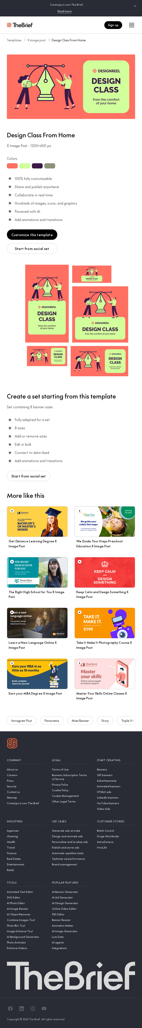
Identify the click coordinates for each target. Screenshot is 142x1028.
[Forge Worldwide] (116, 836)
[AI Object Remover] (26, 914)
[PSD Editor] (71, 914)
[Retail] (26, 870)
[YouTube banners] (116, 803)
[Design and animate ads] (71, 836)
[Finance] (26, 853)
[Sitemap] (26, 797)
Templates (14, 40)
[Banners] (116, 769)
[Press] (26, 781)
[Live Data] (71, 937)
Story (105, 721)
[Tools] (26, 882)
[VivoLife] (116, 847)
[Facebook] (10, 1008)
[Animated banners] (116, 786)
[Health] (26, 842)
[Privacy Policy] (71, 784)
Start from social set (32, 248)
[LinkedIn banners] (116, 797)
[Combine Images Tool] (26, 920)
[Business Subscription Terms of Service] (71, 777)
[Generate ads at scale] (71, 831)
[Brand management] (71, 864)
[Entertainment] (26, 864)
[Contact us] (26, 792)
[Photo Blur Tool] (26, 925)
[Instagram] (32, 1008)
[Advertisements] (116, 781)
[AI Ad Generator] (71, 897)
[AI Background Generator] (26, 937)
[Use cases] (71, 821)
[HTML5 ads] (116, 792)
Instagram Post (21, 721)
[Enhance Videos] (26, 948)
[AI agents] (71, 942)
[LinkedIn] (21, 1008)
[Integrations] (71, 948)
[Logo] (12, 743)
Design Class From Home (69, 40)
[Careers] (26, 775)
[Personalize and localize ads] (71, 842)
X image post (37, 40)
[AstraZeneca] (116, 842)
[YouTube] (44, 1008)
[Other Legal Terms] (71, 801)
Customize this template (32, 234)
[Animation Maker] (71, 925)
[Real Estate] (26, 859)
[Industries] (26, 821)
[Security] (26, 786)
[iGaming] (26, 836)
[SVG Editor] (26, 897)
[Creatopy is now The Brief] (26, 803)
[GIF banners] (116, 775)
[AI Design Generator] (71, 903)
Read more (65, 11)
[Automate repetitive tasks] (71, 853)
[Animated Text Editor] (26, 892)
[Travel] (26, 847)
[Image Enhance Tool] (26, 931)
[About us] (26, 769)
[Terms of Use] (71, 769)
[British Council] (116, 831)
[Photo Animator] (26, 942)
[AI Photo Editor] (26, 903)
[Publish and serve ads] (71, 847)
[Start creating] (116, 760)
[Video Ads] (116, 809)
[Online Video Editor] (71, 909)
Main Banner (80, 721)
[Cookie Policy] (71, 790)
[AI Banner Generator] (71, 892)
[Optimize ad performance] (71, 859)
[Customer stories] (116, 821)
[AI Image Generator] (71, 931)
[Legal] (71, 760)
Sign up (113, 25)
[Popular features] (71, 882)
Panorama (52, 721)
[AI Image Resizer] (26, 909)
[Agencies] (26, 831)
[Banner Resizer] (71, 920)
